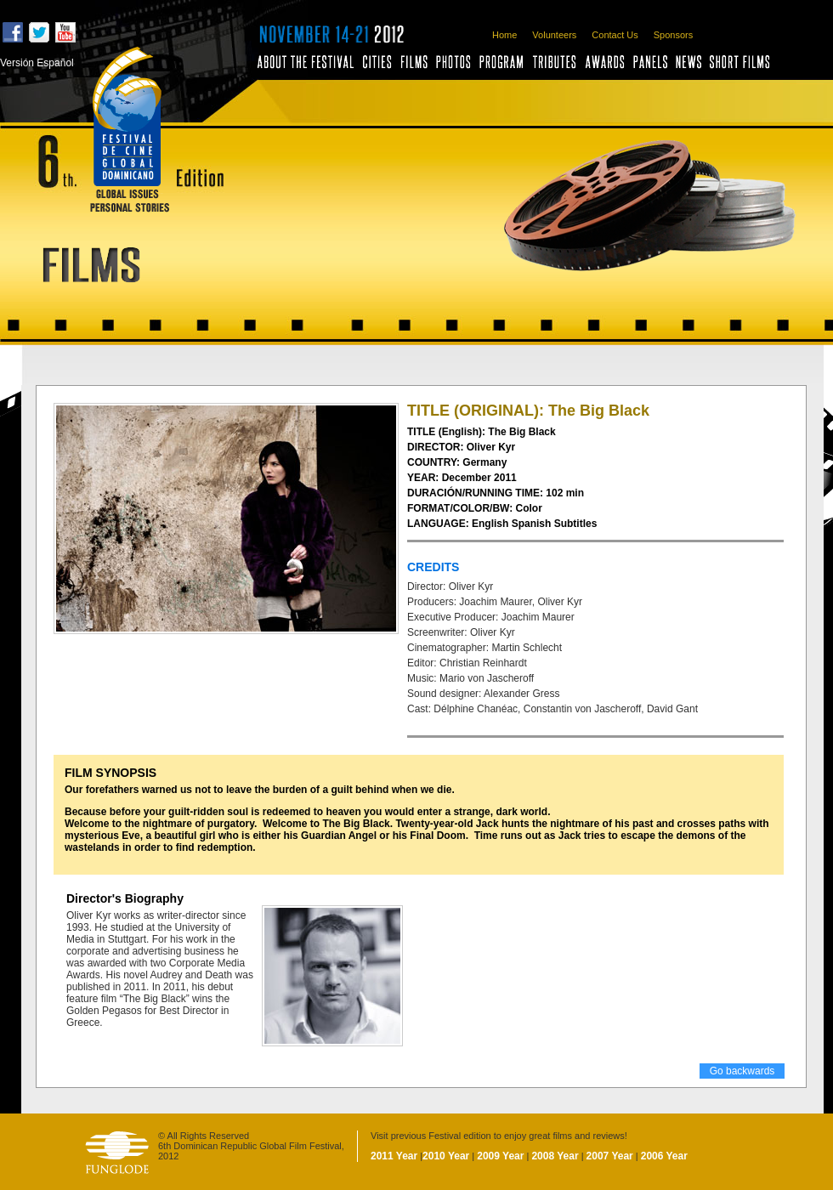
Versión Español (37, 63)
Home (504, 35)
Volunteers (554, 35)
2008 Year (554, 1156)
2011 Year (394, 1156)
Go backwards (742, 1071)
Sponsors (673, 35)
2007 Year (609, 1156)
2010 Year (445, 1156)
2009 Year (500, 1156)
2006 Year (664, 1156)
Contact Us (615, 35)
